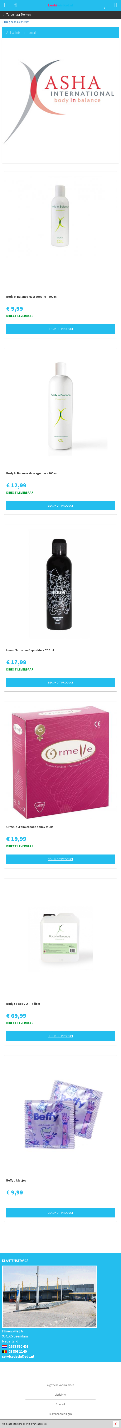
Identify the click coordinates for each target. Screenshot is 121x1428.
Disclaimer (60, 1394)
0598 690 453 (15, 1346)
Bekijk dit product (60, 329)
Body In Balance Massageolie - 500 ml (31, 473)
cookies (43, 1423)
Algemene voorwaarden (60, 1385)
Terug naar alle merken (15, 22)
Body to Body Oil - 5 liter (23, 1004)
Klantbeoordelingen (60, 1414)
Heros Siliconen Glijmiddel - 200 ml (30, 650)
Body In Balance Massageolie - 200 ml (31, 297)
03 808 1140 (14, 1351)
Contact (60, 1404)
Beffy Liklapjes (16, 1180)
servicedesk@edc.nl (18, 1356)
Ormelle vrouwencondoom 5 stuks (29, 827)
